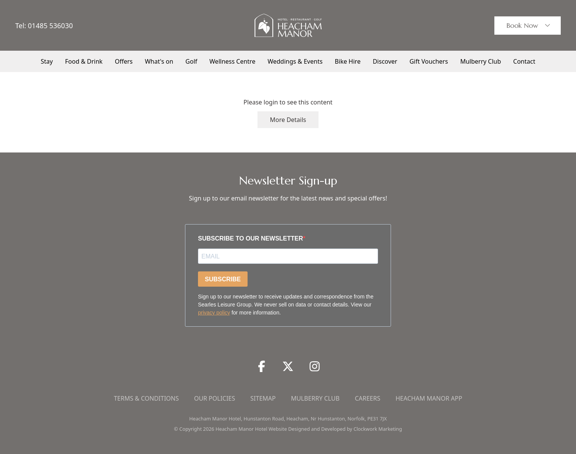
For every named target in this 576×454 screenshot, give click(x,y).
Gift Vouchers (428, 61)
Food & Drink (84, 61)
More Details (288, 120)
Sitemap (262, 398)
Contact (524, 61)
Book (529, 25)
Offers (124, 61)
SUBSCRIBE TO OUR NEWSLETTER (250, 238)
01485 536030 (50, 25)
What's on (159, 61)
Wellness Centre (232, 61)
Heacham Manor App (429, 398)
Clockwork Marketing (378, 428)
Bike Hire (348, 61)
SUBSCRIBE (223, 279)
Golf (191, 61)
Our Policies (214, 398)
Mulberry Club (480, 61)
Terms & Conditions (146, 398)
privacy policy (214, 313)
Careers (367, 398)
